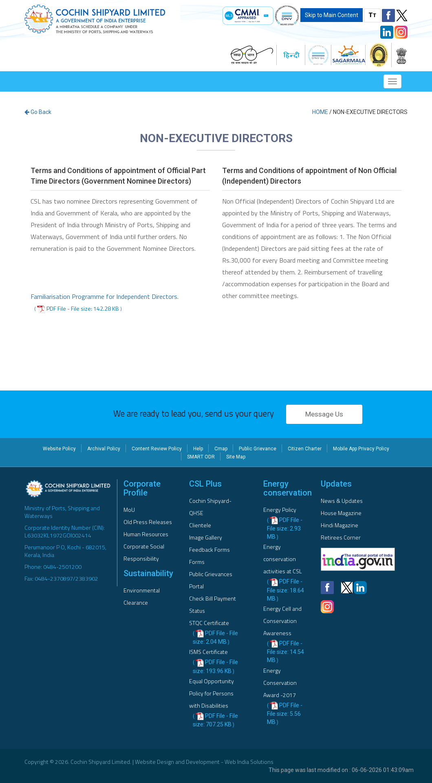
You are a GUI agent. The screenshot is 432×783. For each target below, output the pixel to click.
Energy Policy (279, 509)
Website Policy (59, 449)
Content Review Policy (157, 449)
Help (198, 449)
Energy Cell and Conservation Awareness (282, 620)
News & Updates (342, 500)
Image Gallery (205, 537)
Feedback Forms (209, 549)
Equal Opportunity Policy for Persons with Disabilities (211, 693)
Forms (197, 561)
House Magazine (341, 513)
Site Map (235, 457)
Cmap (220, 449)
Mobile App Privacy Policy (361, 449)
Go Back (37, 112)
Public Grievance (257, 449)
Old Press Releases (147, 522)
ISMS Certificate (208, 651)
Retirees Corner (341, 537)
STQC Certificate (209, 623)
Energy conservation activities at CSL (282, 558)
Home (320, 112)
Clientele (200, 525)
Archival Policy (103, 449)
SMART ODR (201, 457)
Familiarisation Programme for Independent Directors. (105, 296)
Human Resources (145, 534)
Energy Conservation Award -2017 (280, 682)
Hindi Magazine (339, 525)
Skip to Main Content (331, 15)
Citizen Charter (305, 449)
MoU (129, 509)
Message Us (324, 414)
